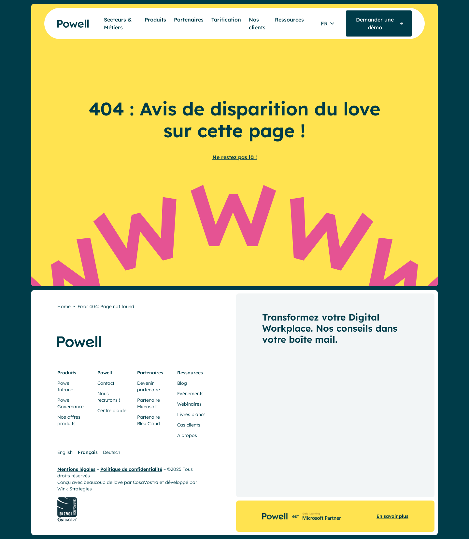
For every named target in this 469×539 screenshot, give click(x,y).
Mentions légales (76, 469)
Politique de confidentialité (131, 469)
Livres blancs (191, 414)
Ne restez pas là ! (234, 157)
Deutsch (111, 452)
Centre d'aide (111, 410)
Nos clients (257, 23)
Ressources (289, 19)
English (65, 452)
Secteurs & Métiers (118, 23)
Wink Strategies (74, 489)
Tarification (226, 19)
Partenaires (189, 19)
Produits (155, 19)
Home (64, 306)
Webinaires (189, 404)
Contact (105, 383)
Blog (182, 383)
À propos (187, 435)
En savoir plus (392, 516)
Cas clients (188, 425)
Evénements (190, 394)
